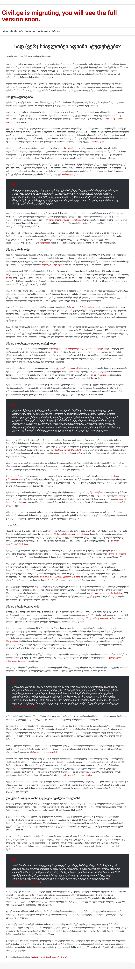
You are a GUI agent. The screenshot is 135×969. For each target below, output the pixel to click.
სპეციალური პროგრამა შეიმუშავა (107, 593)
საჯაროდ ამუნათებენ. (25, 706)
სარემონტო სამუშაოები (51, 265)
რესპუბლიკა (30, 31)
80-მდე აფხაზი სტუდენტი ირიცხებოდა (71, 534)
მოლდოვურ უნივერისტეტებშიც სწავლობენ (60, 577)
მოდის (9, 278)
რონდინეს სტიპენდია (93, 492)
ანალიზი (13, 31)
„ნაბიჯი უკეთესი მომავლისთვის (63, 368)
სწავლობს (113, 115)
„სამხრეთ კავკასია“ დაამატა (68, 450)
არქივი (47, 31)
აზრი (21, 31)
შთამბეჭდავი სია (102, 375)
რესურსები (45, 243)
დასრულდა (98, 142)
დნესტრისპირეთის (57, 220)
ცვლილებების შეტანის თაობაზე (87, 307)
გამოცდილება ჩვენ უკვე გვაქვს (77, 775)
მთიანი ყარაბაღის (75, 220)
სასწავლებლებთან (71, 174)
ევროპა (40, 31)
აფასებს (111, 236)
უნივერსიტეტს (69, 148)
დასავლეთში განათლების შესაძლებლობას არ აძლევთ (77, 349)
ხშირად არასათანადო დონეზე (44, 752)
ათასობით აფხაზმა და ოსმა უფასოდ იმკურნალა (94, 618)
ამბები (5, 31)
